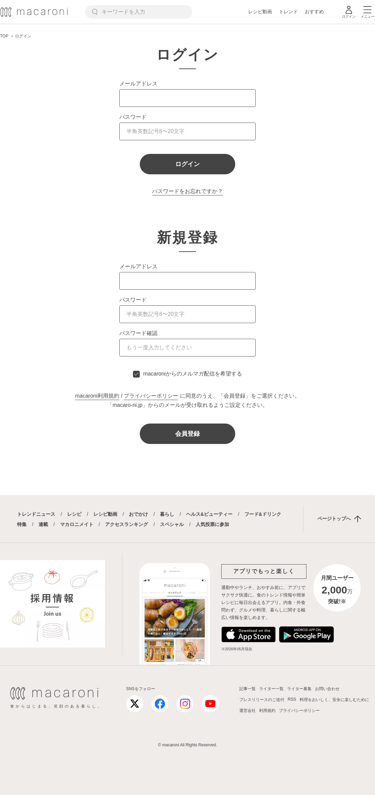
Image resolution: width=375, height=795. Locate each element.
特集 (22, 524)
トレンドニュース (36, 514)
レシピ (74, 514)
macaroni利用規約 (97, 396)
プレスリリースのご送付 (261, 699)
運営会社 (247, 710)
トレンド (288, 11)
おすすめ (314, 11)
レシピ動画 (260, 11)
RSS (292, 699)
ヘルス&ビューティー (209, 514)
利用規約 (267, 710)
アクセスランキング (126, 524)
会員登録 (187, 433)
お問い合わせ (327, 688)
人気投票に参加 (212, 524)
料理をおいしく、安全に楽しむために (334, 699)
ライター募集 (299, 688)
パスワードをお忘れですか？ (187, 191)
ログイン (187, 164)
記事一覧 (247, 688)
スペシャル (172, 524)
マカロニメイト (76, 524)
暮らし (167, 514)
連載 (43, 524)
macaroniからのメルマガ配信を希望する (192, 374)
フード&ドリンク (262, 514)
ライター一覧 (271, 688)
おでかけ (138, 514)
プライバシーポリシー (151, 396)
